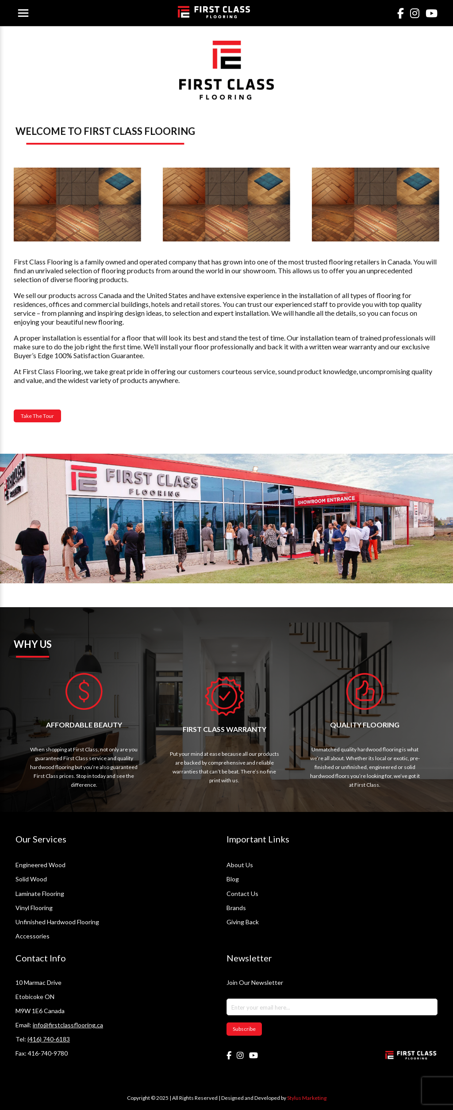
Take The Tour (37, 416)
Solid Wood (31, 879)
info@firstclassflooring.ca (68, 1025)
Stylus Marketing (306, 1098)
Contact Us (242, 893)
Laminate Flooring (39, 893)
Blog (232, 879)
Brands (236, 907)
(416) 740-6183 (48, 1039)
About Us (239, 865)
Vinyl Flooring (34, 907)
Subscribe (244, 1029)
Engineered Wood (40, 865)
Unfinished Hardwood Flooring (57, 922)
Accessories (32, 936)
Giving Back (242, 922)
